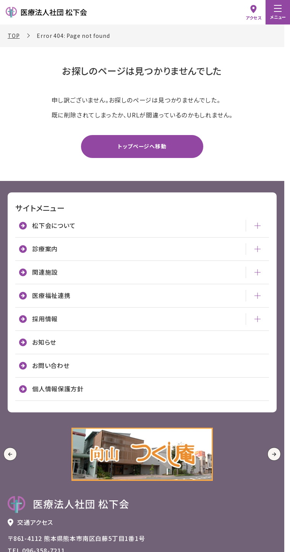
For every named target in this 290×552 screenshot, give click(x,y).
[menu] (278, 12)
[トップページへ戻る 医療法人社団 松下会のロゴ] (68, 504)
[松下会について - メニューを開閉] (257, 225)
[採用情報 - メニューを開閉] (257, 319)
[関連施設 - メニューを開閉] (257, 272)
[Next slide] (274, 454)
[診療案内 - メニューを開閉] (257, 249)
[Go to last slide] (10, 454)
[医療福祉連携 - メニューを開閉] (257, 295)
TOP (13, 35)
